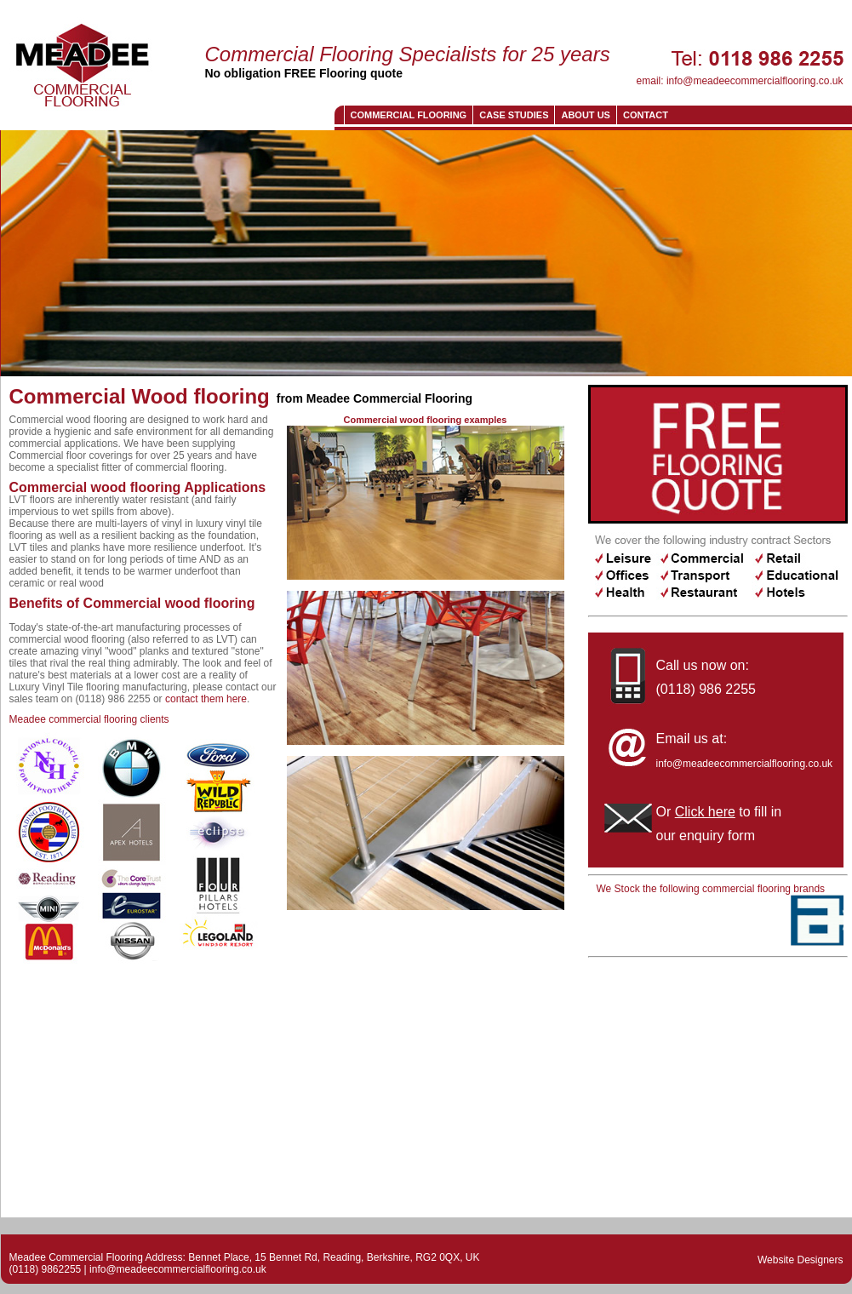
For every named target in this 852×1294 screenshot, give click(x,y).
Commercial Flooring (409, 115)
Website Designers (800, 1260)
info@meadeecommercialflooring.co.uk (754, 81)
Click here (705, 811)
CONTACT (645, 115)
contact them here (206, 699)
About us (585, 115)
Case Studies (513, 115)
